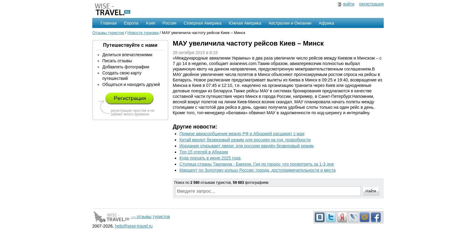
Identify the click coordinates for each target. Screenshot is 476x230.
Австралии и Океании (290, 23)
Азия (150, 23)
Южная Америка (245, 23)
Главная (108, 23)
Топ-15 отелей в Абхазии (203, 151)
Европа (131, 23)
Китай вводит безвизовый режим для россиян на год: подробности (245, 139)
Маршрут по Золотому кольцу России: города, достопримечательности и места (257, 170)
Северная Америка (202, 23)
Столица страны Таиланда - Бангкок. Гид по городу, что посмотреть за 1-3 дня (256, 164)
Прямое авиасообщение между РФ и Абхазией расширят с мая (241, 133)
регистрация (371, 4)
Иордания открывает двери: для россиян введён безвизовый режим (246, 145)
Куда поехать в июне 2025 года (210, 158)
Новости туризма (142, 32)
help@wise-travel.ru (134, 226)
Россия (169, 23)
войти (348, 4)
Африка (326, 23)
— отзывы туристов (131, 216)
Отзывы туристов (108, 32)
